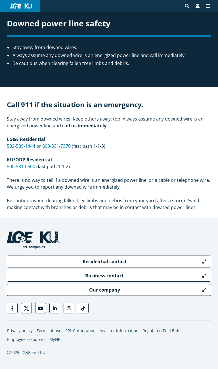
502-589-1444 (21, 146)
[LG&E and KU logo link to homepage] (21, 6)
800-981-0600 (21, 166)
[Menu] (207, 6)
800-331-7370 (56, 146)
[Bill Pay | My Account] (197, 6)
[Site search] (187, 6)
